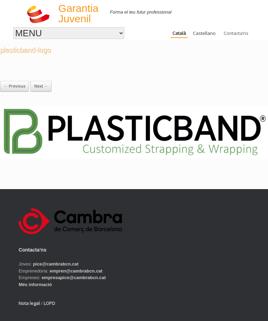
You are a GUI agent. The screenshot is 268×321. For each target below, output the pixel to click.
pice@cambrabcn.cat (56, 264)
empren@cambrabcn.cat (76, 271)
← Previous (14, 86)
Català (179, 33)
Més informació (35, 284)
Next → (41, 86)
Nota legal (29, 303)
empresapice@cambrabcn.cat (74, 277)
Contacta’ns (236, 33)
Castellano (204, 33)
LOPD (49, 303)
